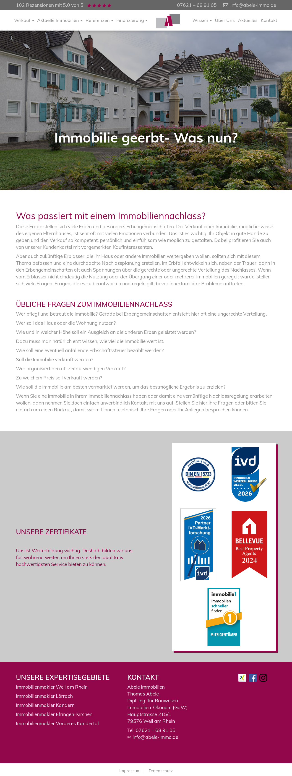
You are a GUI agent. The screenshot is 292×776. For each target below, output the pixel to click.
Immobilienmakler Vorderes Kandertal (57, 723)
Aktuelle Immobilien (59, 20)
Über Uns (225, 20)
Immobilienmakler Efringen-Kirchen (54, 714)
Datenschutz (161, 770)
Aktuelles (248, 20)
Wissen (202, 20)
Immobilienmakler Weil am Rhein (52, 687)
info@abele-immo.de (253, 5)
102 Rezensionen (35, 5)
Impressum (130, 770)
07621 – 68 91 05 (155, 730)
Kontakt (269, 20)
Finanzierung (131, 20)
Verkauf (24, 20)
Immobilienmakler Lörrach (44, 696)
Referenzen (99, 20)
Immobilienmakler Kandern (45, 705)
